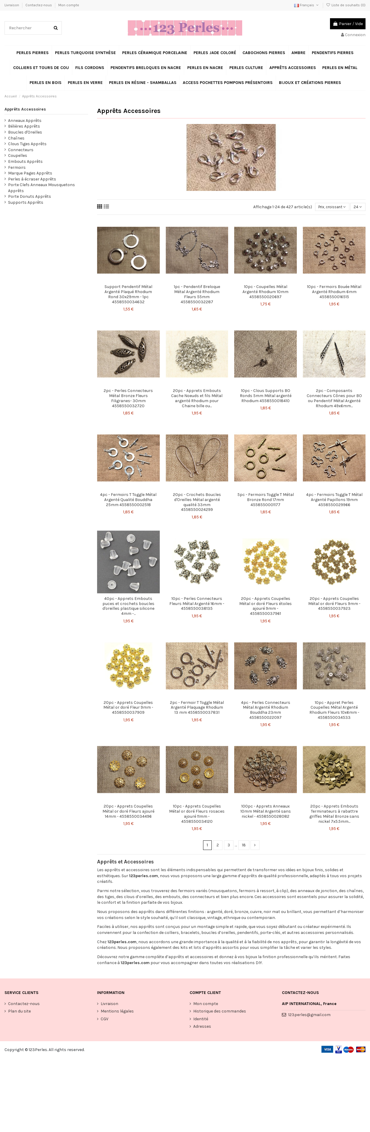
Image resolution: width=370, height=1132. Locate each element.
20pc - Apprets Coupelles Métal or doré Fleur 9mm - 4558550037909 (128, 708)
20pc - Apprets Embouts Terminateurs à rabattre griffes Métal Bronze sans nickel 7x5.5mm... (334, 814)
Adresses (202, 1027)
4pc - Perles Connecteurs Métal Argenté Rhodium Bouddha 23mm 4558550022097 (265, 710)
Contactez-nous (39, 5)
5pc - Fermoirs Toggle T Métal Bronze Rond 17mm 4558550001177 (265, 500)
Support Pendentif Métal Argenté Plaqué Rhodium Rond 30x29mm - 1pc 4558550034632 (128, 295)
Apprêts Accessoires (25, 109)
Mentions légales (117, 1012)
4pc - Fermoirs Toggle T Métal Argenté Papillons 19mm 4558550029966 (334, 500)
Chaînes (16, 138)
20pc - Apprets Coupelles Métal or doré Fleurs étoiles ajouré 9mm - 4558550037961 (265, 606)
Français (307, 5)
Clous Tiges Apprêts (27, 143)
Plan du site (19, 1012)
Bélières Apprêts (24, 126)
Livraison (12, 5)
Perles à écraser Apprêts (32, 179)
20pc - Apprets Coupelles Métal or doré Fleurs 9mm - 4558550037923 (334, 604)
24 (358, 207)
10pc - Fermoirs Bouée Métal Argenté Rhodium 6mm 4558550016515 (334, 292)
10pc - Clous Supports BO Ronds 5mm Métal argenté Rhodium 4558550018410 (265, 396)
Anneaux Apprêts (25, 120)
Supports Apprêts (25, 202)
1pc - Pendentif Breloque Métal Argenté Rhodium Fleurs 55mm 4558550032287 (197, 295)
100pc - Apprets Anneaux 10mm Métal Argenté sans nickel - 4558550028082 (265, 811)
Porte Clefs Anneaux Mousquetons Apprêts (41, 187)
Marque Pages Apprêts (30, 173)
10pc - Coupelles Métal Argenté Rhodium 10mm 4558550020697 (265, 292)
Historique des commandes (219, 1012)
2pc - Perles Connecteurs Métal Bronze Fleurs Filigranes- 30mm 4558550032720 (128, 399)
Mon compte (68, 5)
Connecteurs (20, 149)
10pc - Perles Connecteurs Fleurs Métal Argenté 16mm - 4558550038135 (196, 604)
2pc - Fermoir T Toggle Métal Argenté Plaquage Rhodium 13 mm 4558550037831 (197, 708)
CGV (104, 1019)
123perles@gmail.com (309, 1015)
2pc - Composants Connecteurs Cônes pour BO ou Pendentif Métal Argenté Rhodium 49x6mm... (334, 399)
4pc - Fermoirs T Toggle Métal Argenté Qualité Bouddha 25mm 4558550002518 (128, 500)
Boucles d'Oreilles (25, 132)
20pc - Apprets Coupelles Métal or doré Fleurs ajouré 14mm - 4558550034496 (128, 811)
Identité (200, 1019)
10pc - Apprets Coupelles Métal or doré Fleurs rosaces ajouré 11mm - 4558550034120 (197, 814)
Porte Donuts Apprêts (29, 196)
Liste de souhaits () (346, 5)
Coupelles (17, 155)
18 (244, 845)
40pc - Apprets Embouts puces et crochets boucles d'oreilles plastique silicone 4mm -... (128, 606)
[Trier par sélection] (329, 207)
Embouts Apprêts (25, 161)
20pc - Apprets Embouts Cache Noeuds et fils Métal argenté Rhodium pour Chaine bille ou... (196, 399)
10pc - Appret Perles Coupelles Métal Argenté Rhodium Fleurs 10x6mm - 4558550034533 (334, 710)
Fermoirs (17, 167)
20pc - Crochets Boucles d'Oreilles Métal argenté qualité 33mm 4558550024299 (197, 502)
